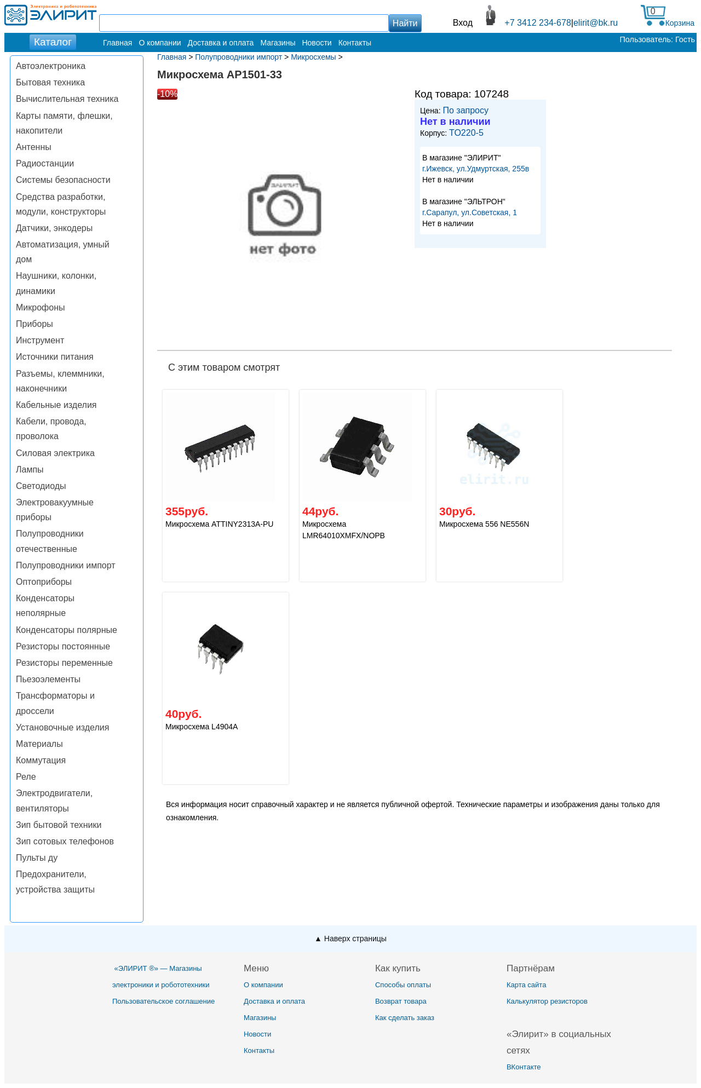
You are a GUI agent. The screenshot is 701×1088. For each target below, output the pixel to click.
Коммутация (41, 760)
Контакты (354, 42)
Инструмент (40, 340)
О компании (160, 42)
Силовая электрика (55, 453)
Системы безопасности (63, 180)
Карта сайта (526, 985)
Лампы (30, 469)
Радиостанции (45, 163)
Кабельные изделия (56, 405)
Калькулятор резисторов (547, 1001)
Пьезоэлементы (48, 679)
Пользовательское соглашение (163, 1001)
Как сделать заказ (404, 1018)
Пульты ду (37, 857)
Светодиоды (41, 486)
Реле (26, 776)
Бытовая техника (50, 82)
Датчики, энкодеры (54, 228)
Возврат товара (401, 1001)
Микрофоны (40, 307)
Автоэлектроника (50, 66)
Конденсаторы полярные (66, 630)
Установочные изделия (62, 727)
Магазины (277, 42)
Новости (316, 42)
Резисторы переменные (64, 662)
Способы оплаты (403, 985)
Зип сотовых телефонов (65, 841)
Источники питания (55, 356)
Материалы (39, 744)
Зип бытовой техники (58, 825)
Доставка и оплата (221, 42)
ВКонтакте (524, 1067)
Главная (117, 42)
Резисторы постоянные (63, 646)
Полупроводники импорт (66, 565)
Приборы (34, 324)
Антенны (33, 147)
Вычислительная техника (67, 98)
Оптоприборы (44, 581)
